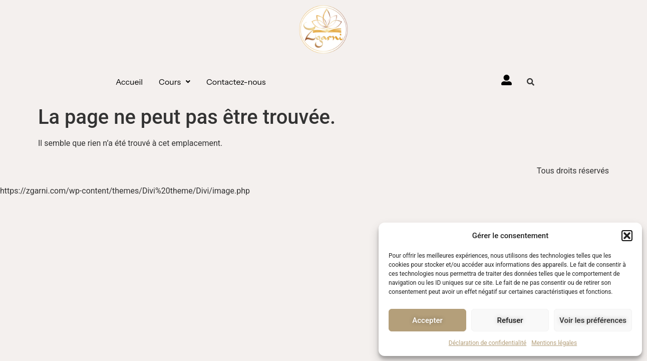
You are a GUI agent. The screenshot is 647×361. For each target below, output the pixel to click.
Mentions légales (554, 342)
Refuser (510, 320)
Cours (174, 82)
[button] (627, 236)
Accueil (129, 82)
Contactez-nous (236, 82)
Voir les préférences (592, 320)
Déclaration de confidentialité (487, 342)
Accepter (427, 320)
